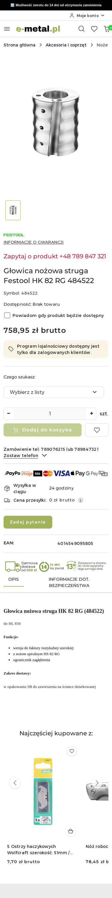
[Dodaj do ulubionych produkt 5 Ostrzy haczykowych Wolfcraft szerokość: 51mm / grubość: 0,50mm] (71, 751)
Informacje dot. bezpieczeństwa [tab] (69, 582)
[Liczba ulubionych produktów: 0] (94, 28)
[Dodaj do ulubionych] (96, 429)
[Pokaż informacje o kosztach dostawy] (80, 500)
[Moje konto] (87, 15)
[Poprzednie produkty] (15, 783)
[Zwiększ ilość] (91, 414)
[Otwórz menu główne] (7, 28)
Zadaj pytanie (28, 522)
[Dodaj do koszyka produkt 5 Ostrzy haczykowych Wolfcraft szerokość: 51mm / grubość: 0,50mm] (70, 831)
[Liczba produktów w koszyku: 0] (106, 28)
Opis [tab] (13, 579)
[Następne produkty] (97, 783)
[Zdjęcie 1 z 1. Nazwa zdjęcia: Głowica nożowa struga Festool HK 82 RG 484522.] (13, 210)
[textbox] (46, 392)
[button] (56, 736)
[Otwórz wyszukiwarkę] (81, 28)
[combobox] (54, 392)
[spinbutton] (50, 414)
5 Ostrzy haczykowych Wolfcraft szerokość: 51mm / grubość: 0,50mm (38, 849)
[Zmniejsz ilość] (8, 414)
